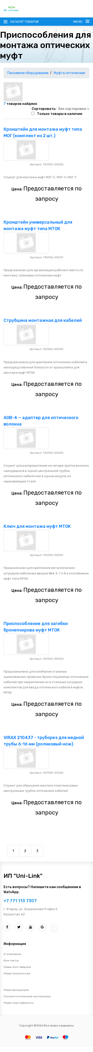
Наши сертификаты (18, 1002)
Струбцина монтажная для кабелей (43, 320)
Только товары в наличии (59, 114)
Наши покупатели (17, 973)
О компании (12, 954)
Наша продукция (16, 990)
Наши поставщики (17, 967)
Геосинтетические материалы (27, 996)
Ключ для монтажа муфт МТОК (37, 526)
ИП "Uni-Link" (23, 876)
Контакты (11, 960)
